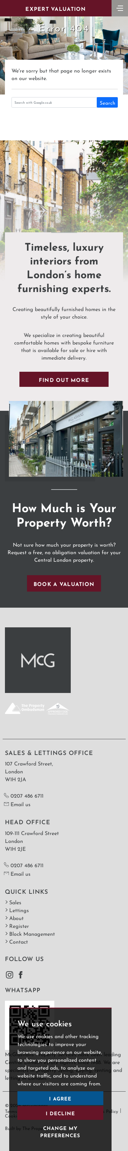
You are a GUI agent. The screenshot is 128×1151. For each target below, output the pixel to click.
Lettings (17, 909)
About (14, 917)
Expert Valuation (55, 8)
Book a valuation (64, 583)
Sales (13, 902)
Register (17, 925)
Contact (16, 941)
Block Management (30, 933)
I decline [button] (60, 1113)
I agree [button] (60, 1098)
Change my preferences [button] (60, 1131)
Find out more (64, 379)
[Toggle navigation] (119, 7)
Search (107, 102)
